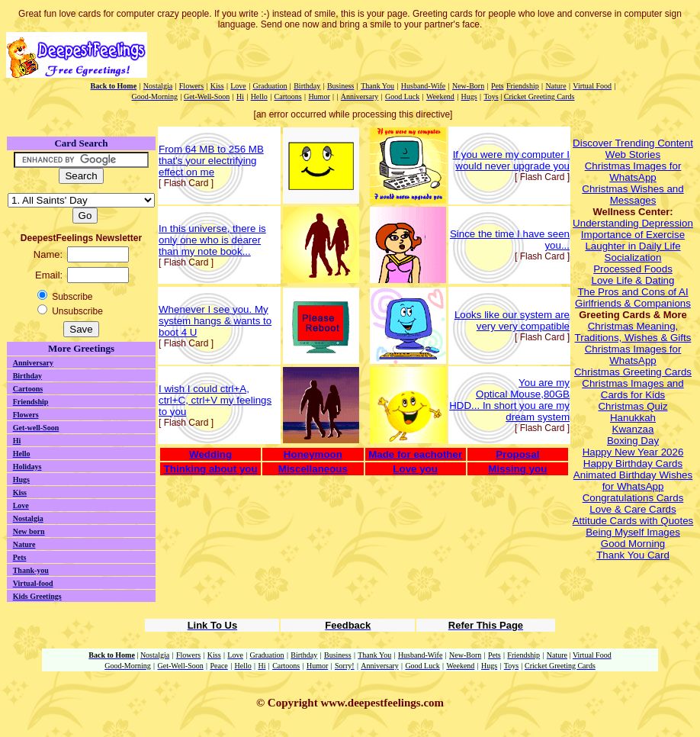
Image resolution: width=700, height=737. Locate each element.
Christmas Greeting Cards (633, 372)
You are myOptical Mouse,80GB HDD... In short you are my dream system (509, 400)
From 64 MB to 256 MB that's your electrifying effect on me (211, 160)
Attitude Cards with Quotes (633, 520)
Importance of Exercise (633, 234)
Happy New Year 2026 (633, 452)
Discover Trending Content (633, 143)
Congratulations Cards (633, 498)
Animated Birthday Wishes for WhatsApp (632, 480)
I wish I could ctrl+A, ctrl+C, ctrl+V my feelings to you (215, 400)
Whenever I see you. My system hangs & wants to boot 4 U (215, 321)
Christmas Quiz (632, 406)
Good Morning (633, 543)
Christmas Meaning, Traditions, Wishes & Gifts (633, 331)
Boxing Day (633, 440)
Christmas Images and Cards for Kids (632, 389)
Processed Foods (633, 269)
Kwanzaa (633, 429)
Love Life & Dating (633, 280)
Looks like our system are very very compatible (512, 320)
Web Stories (632, 154)
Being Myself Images (633, 532)
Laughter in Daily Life (632, 246)
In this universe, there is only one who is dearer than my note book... (212, 240)
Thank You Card (632, 555)
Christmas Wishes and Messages (632, 194)
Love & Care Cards (632, 509)
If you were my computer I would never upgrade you (511, 160)
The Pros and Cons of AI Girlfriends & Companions (633, 297)
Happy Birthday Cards (632, 463)
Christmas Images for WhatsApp (633, 171)
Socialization (633, 257)
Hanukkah (633, 417)
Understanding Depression (633, 223)
